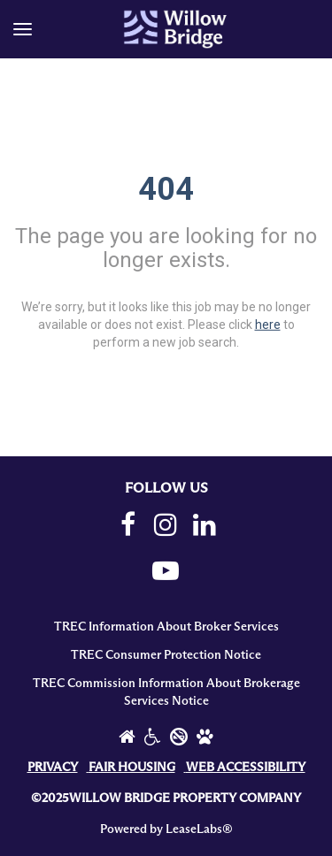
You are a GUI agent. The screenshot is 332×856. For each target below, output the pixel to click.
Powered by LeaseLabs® (166, 829)
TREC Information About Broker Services (166, 627)
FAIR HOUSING (132, 767)
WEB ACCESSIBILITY (245, 767)
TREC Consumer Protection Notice (166, 655)
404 (166, 189)
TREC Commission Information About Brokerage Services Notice (166, 692)
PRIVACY (52, 767)
